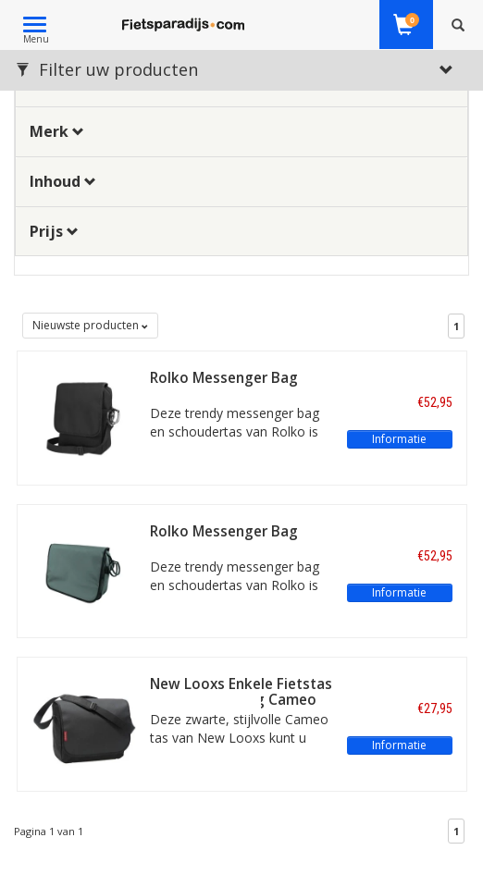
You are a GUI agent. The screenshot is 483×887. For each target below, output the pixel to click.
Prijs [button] (54, 231)
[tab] (241, 131)
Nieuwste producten (90, 325)
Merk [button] (57, 131)
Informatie (399, 439)
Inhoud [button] (63, 181)
